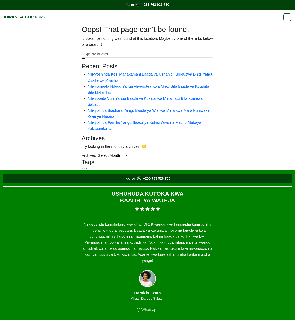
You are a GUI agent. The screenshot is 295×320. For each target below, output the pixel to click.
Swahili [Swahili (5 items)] (85, 169)
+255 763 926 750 (155, 5)
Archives (89, 155)
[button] (83, 58)
